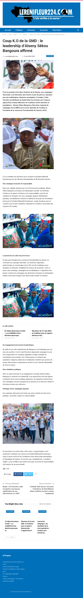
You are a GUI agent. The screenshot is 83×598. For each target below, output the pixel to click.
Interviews (31, 30)
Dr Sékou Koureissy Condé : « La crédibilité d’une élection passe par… (15, 333)
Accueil (8, 30)
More (68, 30)
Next (13, 537)
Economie (44, 30)
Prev (7, 537)
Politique (19, 30)
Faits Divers (57, 30)
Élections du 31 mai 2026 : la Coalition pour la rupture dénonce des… (42, 333)
